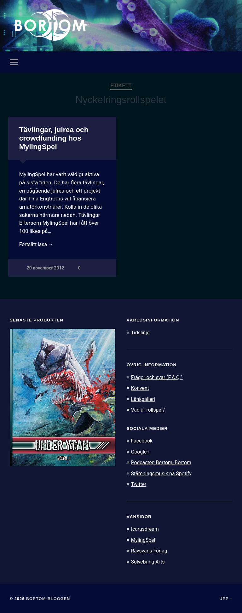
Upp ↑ (225, 598)
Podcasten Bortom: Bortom (163, 462)
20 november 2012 (46, 269)
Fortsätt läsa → (37, 245)
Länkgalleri (144, 399)
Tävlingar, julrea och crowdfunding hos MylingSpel (53, 138)
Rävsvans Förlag (150, 550)
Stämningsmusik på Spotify (164, 473)
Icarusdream (146, 528)
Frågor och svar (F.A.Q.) (159, 377)
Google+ (141, 451)
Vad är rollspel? (149, 410)
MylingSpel (144, 539)
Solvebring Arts (149, 561)
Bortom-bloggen (48, 598)
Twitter (139, 484)
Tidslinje (141, 333)
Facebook (142, 440)
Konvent (141, 388)
